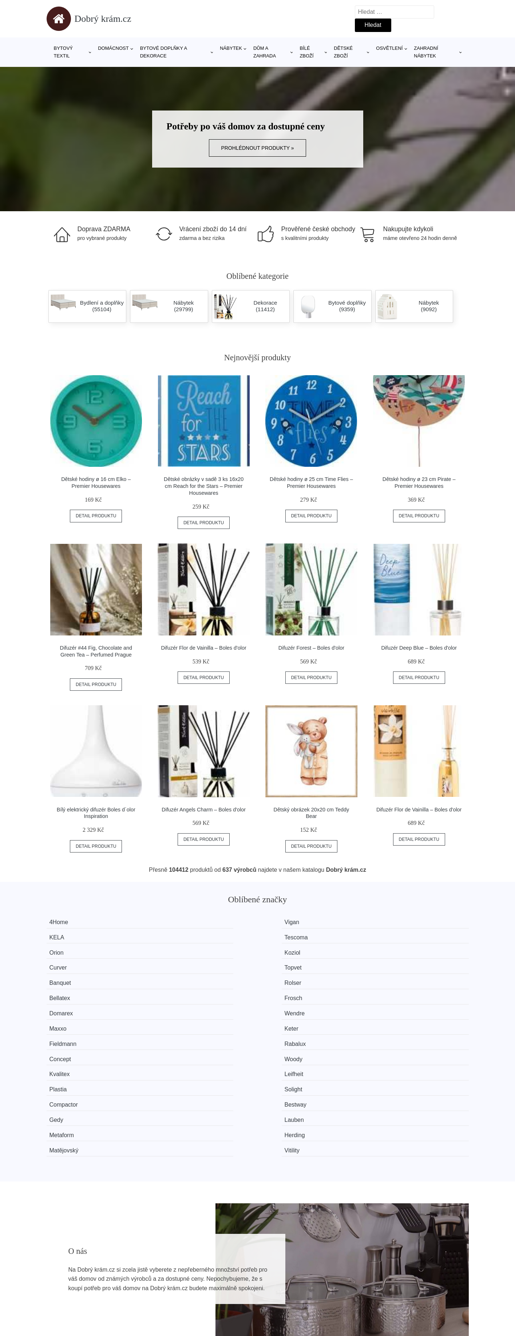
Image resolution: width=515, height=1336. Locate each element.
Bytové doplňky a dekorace (163, 52)
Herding (174, 1018)
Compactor (70, 1004)
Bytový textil (63, 52)
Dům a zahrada (264, 52)
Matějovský (286, 1018)
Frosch (390, 949)
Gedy (279, 1004)
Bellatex (282, 949)
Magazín (220, 1260)
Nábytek (231, 48)
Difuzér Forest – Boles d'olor (311, 648)
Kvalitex (66, 990)
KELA (279, 922)
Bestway (175, 1004)
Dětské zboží (343, 52)
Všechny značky (71, 1260)
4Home (65, 922)
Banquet (67, 949)
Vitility (388, 1018)
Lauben (390, 1004)
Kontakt (377, 1277)
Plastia (281, 990)
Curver (281, 936)
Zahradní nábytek (426, 52)
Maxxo (280, 963)
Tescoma (392, 922)
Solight (390, 990)
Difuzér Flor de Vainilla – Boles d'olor (203, 648)
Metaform (68, 1018)
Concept (283, 977)
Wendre (174, 963)
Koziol (172, 936)
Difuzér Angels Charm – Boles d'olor (204, 810)
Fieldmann (69, 977)
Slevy (57, 1294)
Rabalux (174, 977)
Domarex (67, 963)
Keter (388, 963)
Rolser (172, 949)
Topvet (389, 936)
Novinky (60, 1277)
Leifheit (173, 990)
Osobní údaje (226, 1294)
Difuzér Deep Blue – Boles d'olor (419, 648)
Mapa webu (224, 1277)
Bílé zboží (306, 52)
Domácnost (113, 48)
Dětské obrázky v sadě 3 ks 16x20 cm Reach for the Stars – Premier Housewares (203, 486)
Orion (63, 936)
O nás (375, 1260)
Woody (390, 977)
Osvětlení (389, 48)
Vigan (171, 922)
